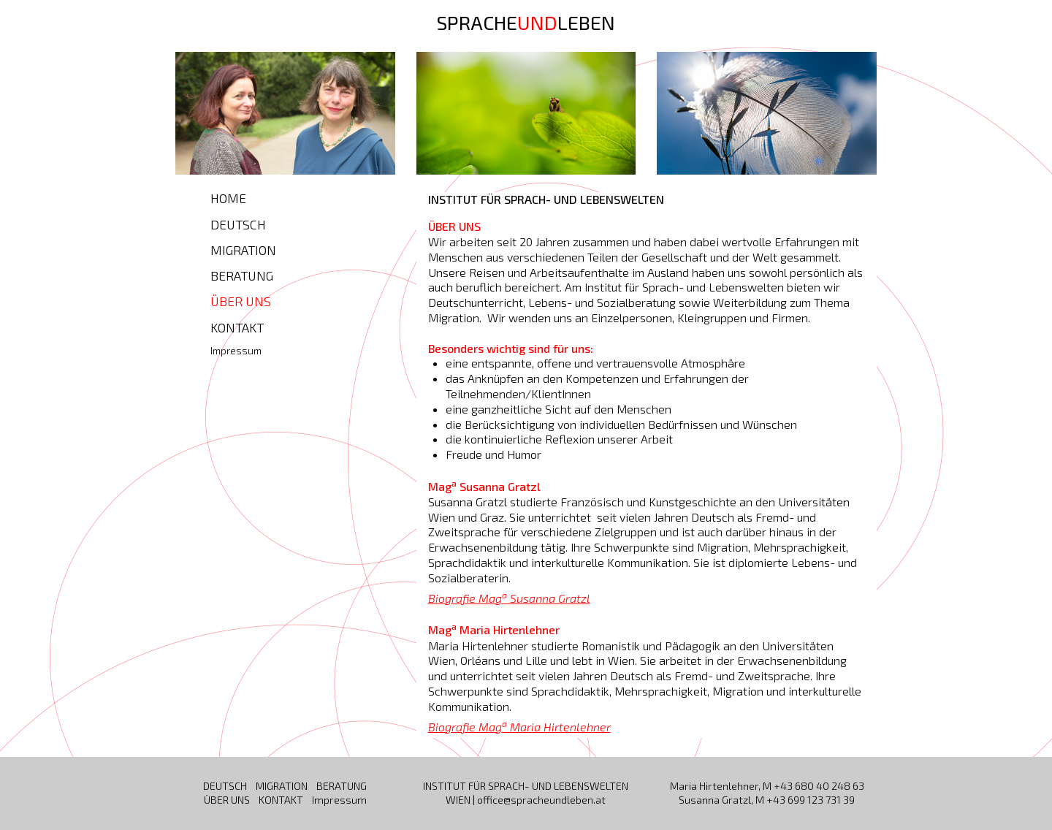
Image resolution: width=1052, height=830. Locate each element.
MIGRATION (243, 250)
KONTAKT (237, 327)
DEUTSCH (238, 224)
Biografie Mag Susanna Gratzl (509, 598)
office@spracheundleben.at (541, 799)
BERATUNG (241, 275)
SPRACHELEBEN (526, 22)
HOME (228, 198)
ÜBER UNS (240, 301)
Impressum (236, 350)
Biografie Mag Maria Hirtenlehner (519, 727)
